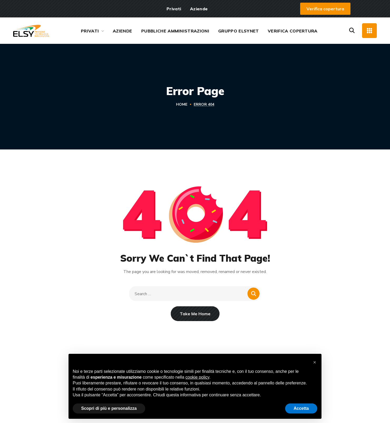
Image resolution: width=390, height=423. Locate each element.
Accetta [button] (301, 408)
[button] (325, 9)
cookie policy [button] (197, 377)
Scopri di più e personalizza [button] (109, 408)
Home (181, 104)
